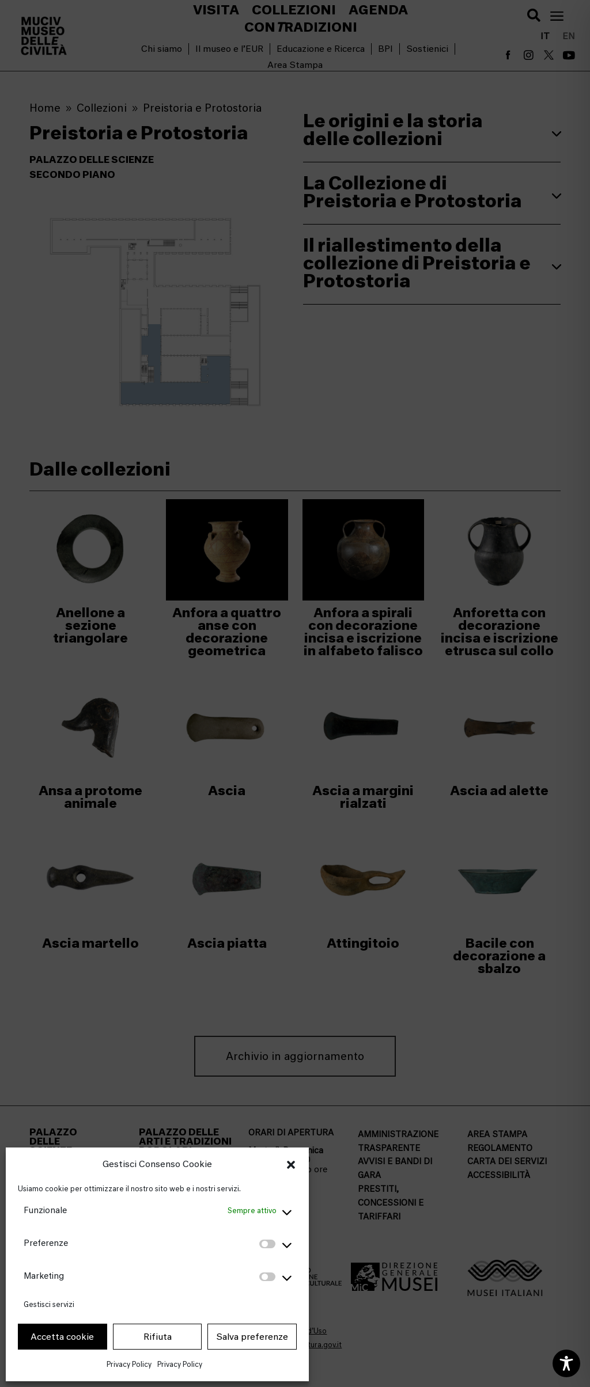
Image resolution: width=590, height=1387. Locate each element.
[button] (291, 1165)
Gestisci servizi (49, 1304)
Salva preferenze (252, 1337)
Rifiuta (157, 1337)
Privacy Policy (129, 1364)
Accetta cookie (62, 1337)
